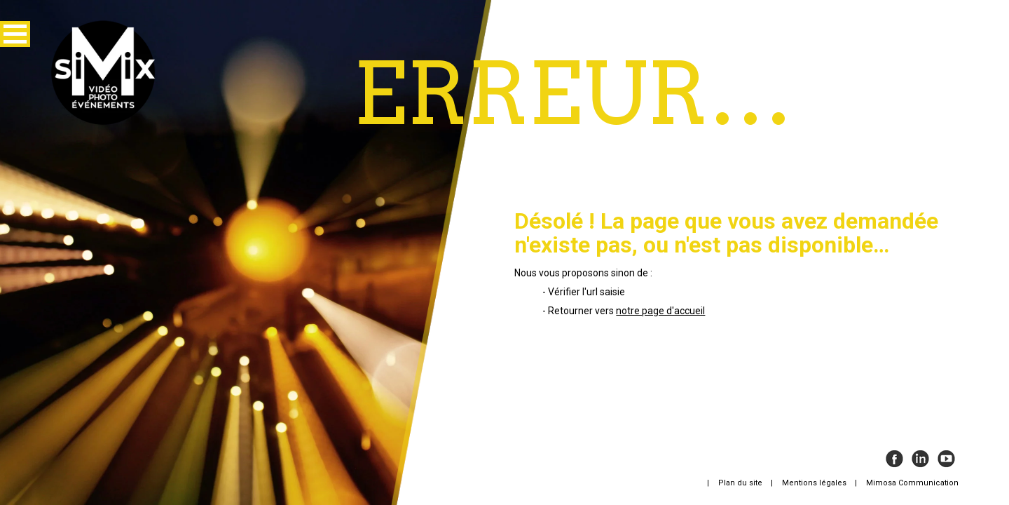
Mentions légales (814, 482)
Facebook (894, 459)
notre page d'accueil (660, 310)
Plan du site (740, 482)
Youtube (946, 459)
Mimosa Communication (912, 482)
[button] (15, 34)
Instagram (920, 459)
